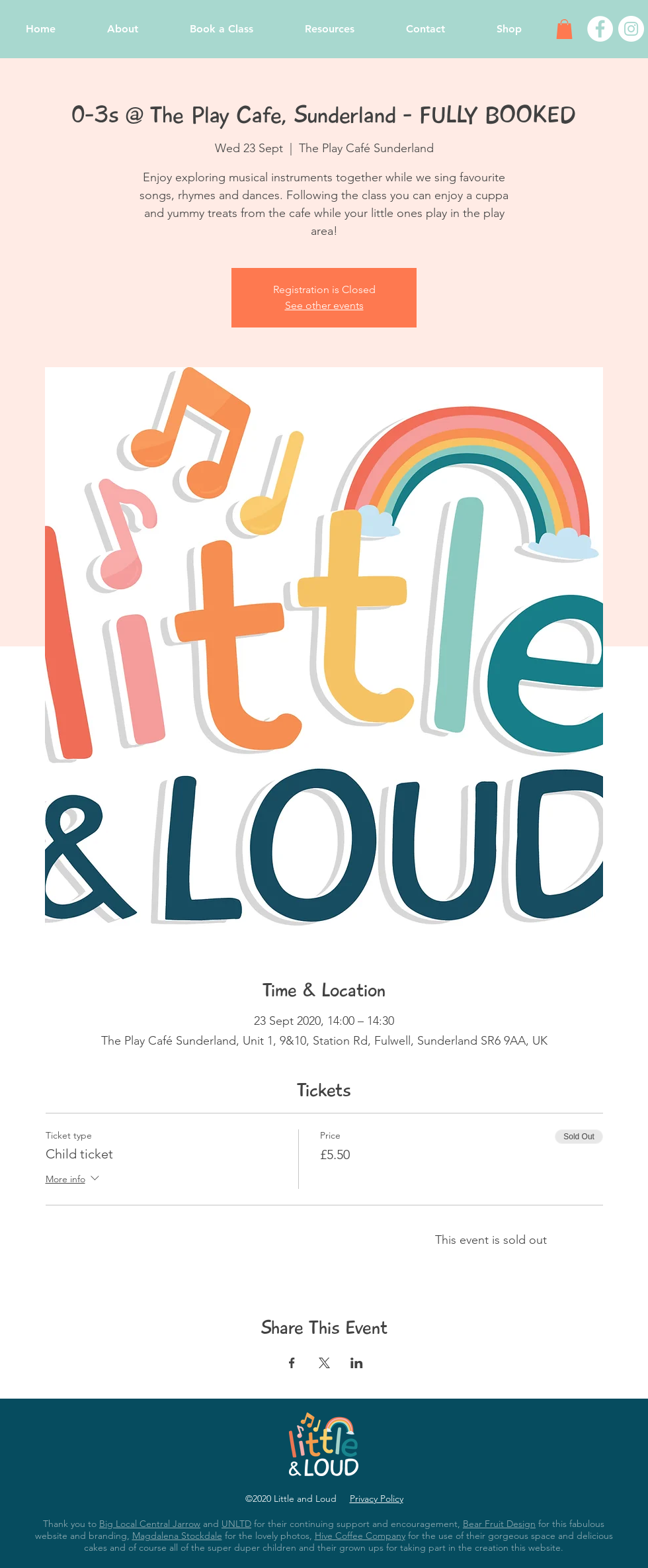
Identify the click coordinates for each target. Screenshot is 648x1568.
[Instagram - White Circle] (631, 29)
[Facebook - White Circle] (600, 29)
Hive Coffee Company (360, 1536)
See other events (324, 305)
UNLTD (236, 1524)
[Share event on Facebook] (292, 1363)
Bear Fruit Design (499, 1524)
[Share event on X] (324, 1363)
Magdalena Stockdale (177, 1536)
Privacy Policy (376, 1498)
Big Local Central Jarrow (149, 1524)
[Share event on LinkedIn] (356, 1363)
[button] (564, 29)
